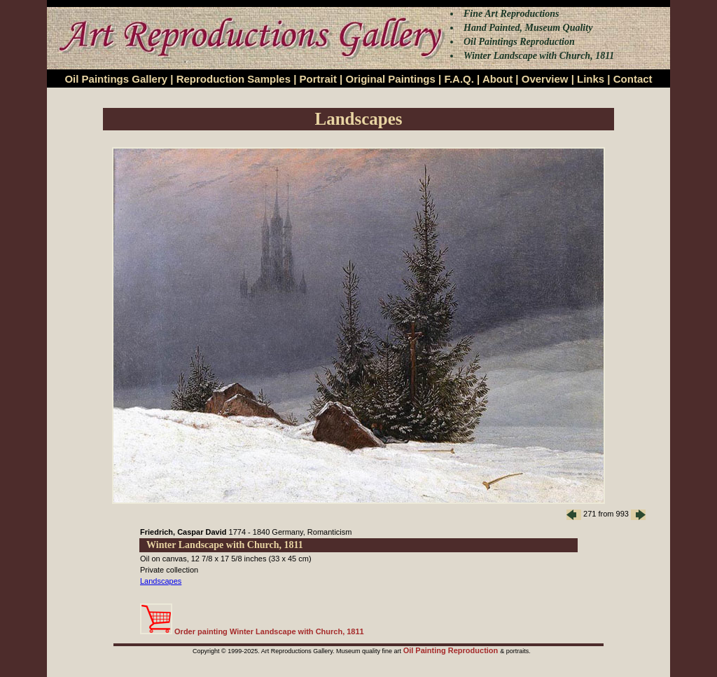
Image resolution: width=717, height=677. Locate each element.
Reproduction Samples (233, 79)
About (497, 79)
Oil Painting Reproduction (452, 650)
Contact (633, 79)
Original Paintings (390, 79)
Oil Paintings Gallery (115, 79)
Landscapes (160, 581)
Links (590, 79)
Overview (545, 79)
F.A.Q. (459, 79)
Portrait (318, 79)
